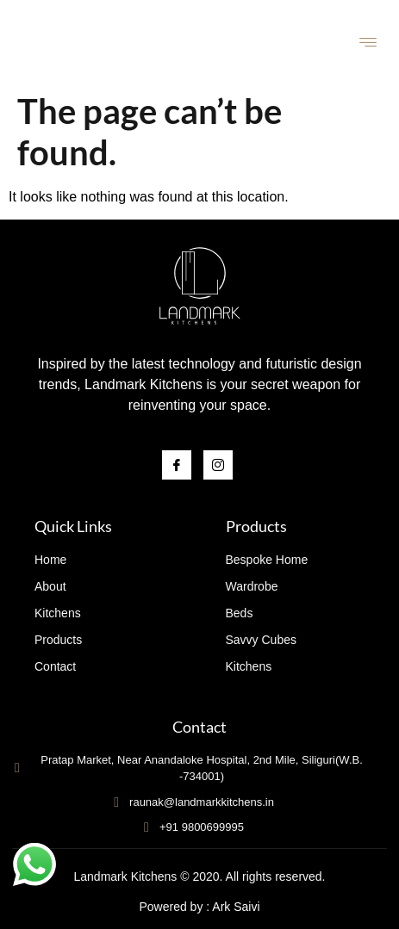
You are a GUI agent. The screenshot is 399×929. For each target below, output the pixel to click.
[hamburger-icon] (368, 44)
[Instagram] (218, 465)
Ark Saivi (235, 907)
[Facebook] (176, 465)
